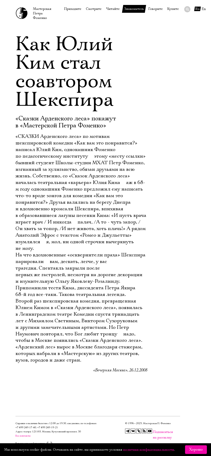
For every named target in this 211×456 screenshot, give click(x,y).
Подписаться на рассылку (155, 432)
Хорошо (196, 449)
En (204, 9)
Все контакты (22, 435)
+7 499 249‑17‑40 (25, 427)
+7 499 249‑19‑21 (47, 427)
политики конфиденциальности (148, 450)
